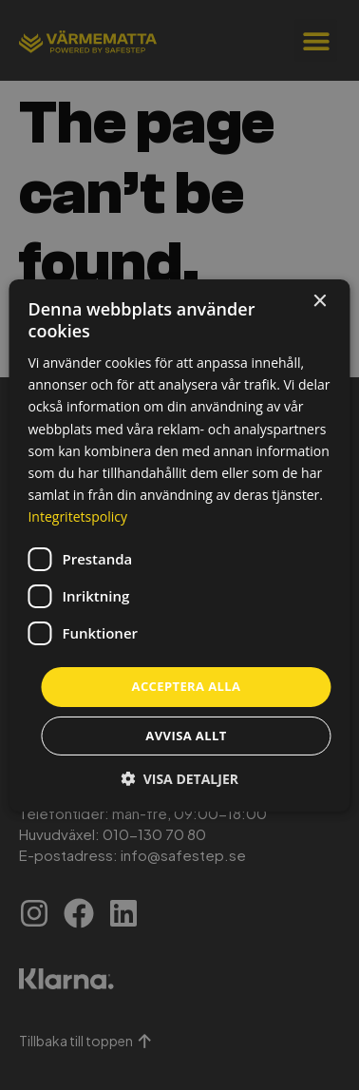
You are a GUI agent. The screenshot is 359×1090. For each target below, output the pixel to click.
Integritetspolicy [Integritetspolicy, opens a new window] (77, 516)
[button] (179, 779)
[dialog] (179, 544)
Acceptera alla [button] (186, 686)
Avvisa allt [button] (185, 735)
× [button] (319, 301)
